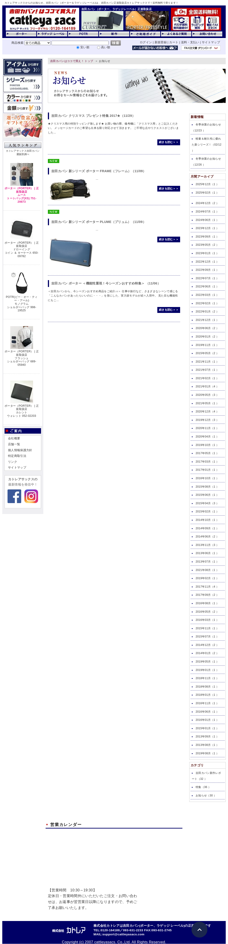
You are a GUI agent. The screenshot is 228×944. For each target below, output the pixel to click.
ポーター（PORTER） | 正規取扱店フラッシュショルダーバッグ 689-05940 (22, 358)
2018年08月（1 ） (207, 686)
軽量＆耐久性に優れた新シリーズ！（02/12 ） (206, 144)
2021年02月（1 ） (207, 378)
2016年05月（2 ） (207, 611)
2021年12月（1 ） (207, 320)
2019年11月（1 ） (207, 345)
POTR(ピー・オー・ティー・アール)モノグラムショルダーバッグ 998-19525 (21, 303)
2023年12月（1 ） (207, 228)
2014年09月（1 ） (207, 528)
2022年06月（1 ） (207, 286)
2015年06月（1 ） (207, 494)
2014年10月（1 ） (207, 520)
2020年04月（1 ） (207, 436)
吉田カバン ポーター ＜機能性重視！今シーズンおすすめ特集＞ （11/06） (106, 283)
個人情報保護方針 (20, 450)
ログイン (146, 42)
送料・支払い (190, 42)
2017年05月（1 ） (207, 453)
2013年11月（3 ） (207, 545)
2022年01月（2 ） (207, 311)
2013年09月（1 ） (207, 736)
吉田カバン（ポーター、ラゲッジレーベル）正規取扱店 (116, 9)
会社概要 (14, 438)
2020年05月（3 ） (207, 395)
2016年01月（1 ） (207, 719)
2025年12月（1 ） (207, 184)
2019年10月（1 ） (207, 445)
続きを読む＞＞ (169, 142)
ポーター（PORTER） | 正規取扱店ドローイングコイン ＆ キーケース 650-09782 (22, 249)
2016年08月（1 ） (207, 603)
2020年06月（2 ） (207, 328)
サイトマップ (211, 42)
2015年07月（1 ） (207, 636)
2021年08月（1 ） (207, 570)
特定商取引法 (17, 456)
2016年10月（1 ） (207, 478)
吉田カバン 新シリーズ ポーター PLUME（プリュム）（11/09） (98, 222)
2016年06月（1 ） (207, 711)
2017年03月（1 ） (207, 461)
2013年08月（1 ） (207, 745)
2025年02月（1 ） (207, 192)
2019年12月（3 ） (207, 420)
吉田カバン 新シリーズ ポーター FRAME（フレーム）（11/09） (98, 171)
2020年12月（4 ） (207, 411)
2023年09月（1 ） (207, 236)
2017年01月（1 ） (207, 469)
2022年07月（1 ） (207, 278)
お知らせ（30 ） (206, 795)
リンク (12, 461)
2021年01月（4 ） (207, 386)
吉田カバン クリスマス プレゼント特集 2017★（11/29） (93, 116)
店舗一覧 (14, 444)
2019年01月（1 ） (207, 670)
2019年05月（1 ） (207, 661)
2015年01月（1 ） (207, 728)
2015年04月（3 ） (207, 503)
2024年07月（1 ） (207, 211)
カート (173, 42)
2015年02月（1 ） (207, 511)
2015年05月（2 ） (207, 353)
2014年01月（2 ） (207, 653)
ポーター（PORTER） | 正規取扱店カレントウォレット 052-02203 (22, 410)
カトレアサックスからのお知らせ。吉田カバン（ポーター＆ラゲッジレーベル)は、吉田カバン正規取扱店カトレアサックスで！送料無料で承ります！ (91, 2)
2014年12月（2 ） (207, 645)
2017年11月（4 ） (207, 586)
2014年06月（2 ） (207, 536)
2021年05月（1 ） (207, 403)
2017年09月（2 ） (207, 594)
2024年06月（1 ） (207, 220)
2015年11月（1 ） (207, 628)
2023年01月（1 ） (207, 253)
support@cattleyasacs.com (123, 934)
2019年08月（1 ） (207, 753)
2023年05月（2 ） (207, 244)
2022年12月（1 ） (207, 261)
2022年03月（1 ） (207, 295)
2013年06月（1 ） (207, 553)
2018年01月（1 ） (207, 694)
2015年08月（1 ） (207, 486)
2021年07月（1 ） (207, 369)
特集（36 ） (203, 787)
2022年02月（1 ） (207, 303)
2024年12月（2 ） (207, 203)
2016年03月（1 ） (207, 620)
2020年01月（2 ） (207, 336)
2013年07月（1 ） (207, 561)
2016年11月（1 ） (207, 703)
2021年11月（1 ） (207, 361)
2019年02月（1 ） (207, 578)
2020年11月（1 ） (207, 428)
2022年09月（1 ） (207, 269)
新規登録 (161, 42)
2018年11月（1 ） (207, 678)
